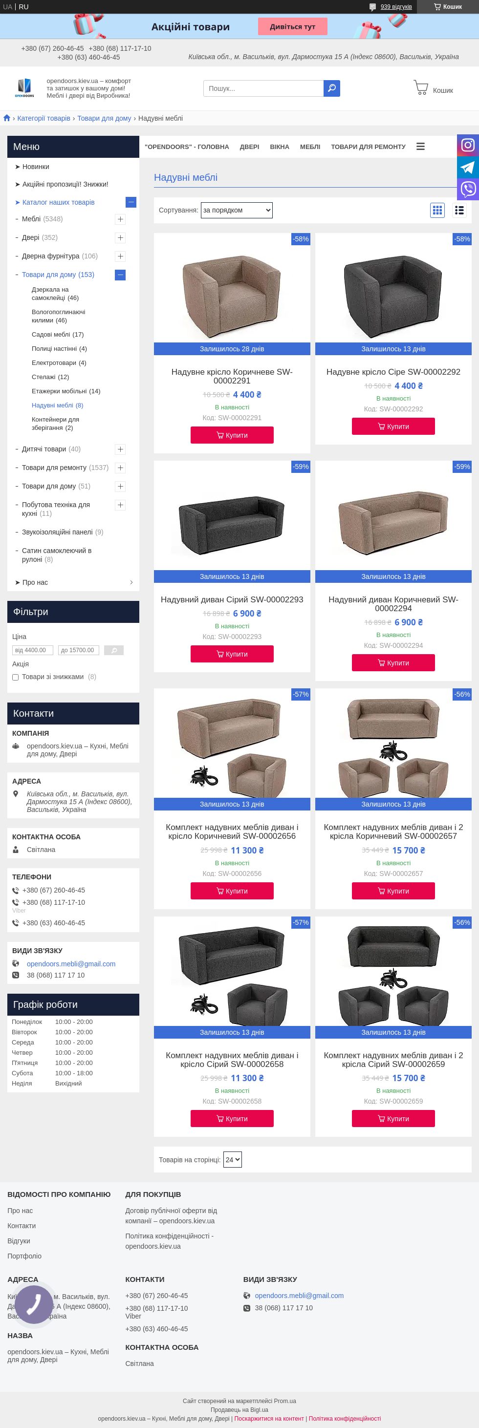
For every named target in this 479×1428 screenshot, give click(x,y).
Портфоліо (24, 1256)
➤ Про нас (31, 582)
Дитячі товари (44, 449)
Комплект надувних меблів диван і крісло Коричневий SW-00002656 (232, 832)
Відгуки (18, 1241)
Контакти (21, 1226)
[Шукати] (332, 88)
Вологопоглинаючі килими (58, 316)
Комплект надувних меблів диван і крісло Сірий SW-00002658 (232, 1060)
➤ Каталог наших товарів (55, 202)
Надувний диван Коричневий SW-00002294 (393, 604)
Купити (237, 435)
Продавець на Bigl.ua (239, 1410)
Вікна (279, 146)
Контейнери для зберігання (55, 423)
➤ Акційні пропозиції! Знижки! (62, 184)
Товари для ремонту (368, 146)
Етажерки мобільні (59, 391)
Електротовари (54, 362)
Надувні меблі (52, 405)
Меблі (310, 146)
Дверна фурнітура (51, 256)
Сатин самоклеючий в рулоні (57, 555)
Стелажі (43, 377)
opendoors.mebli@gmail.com (71, 964)
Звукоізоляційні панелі (57, 532)
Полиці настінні (54, 348)
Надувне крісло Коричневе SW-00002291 (232, 376)
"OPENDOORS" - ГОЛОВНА (187, 146)
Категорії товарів (43, 118)
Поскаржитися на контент (269, 1418)
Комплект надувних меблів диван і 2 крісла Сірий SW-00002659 (393, 1060)
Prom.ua (285, 1401)
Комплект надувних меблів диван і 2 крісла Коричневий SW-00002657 (393, 832)
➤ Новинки (32, 167)
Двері (250, 146)
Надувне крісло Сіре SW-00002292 (393, 372)
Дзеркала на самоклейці (50, 293)
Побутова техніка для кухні (56, 509)
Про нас (20, 1211)
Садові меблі (51, 334)
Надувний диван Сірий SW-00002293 (232, 600)
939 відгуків (396, 6)
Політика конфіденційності (345, 1418)
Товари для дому (104, 118)
